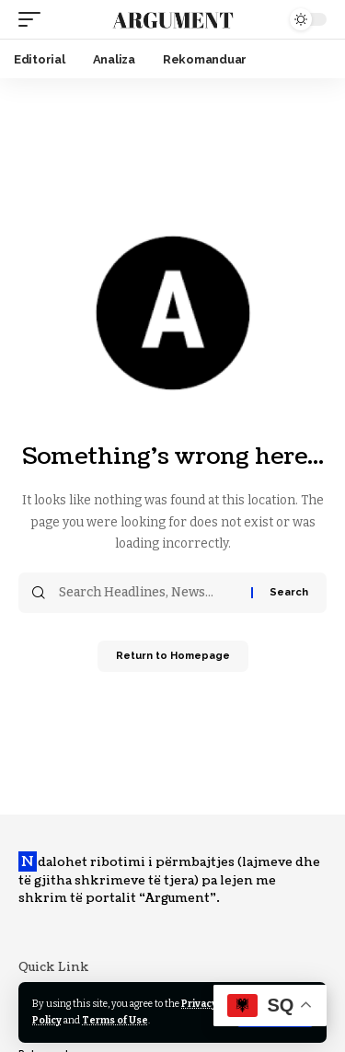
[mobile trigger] (34, 19)
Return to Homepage (173, 656)
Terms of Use (115, 1020)
